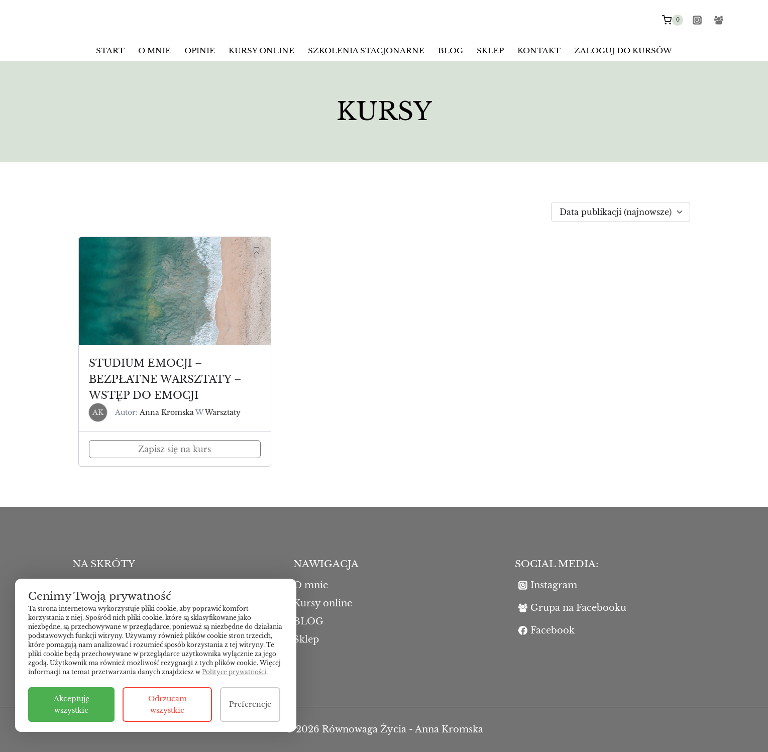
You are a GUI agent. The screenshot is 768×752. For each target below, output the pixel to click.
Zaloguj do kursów (623, 50)
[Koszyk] (672, 20)
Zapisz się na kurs (174, 449)
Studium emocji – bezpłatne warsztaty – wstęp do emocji (165, 379)
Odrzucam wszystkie (167, 704)
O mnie (154, 50)
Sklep (490, 50)
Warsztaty (223, 412)
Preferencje (250, 704)
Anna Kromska (167, 412)
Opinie (199, 50)
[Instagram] (697, 20)
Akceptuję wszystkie (71, 704)
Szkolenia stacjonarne (366, 50)
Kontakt (539, 50)
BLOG (450, 50)
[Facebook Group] (719, 20)
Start (110, 50)
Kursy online (261, 50)
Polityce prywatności (234, 672)
